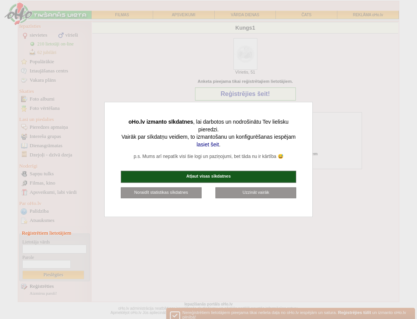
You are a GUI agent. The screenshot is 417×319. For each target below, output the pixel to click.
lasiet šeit (208, 144)
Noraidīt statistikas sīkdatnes (161, 192)
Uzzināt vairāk (256, 192)
